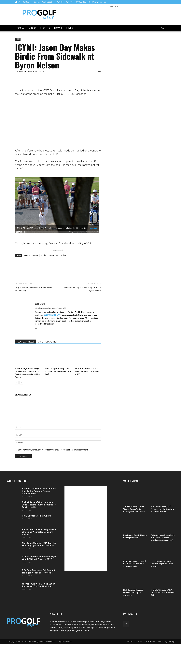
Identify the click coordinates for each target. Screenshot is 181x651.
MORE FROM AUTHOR (47, 342)
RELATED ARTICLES (25, 342)
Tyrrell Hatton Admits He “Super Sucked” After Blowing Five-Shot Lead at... (135, 509)
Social (21, 28)
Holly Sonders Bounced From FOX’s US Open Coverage (133, 592)
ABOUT (60, 2)
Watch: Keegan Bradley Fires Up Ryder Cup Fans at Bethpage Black (58, 371)
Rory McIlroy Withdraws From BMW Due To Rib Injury (33, 289)
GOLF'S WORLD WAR (52, 315)
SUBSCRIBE (81, 2)
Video (32, 28)
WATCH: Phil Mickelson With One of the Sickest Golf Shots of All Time (87, 371)
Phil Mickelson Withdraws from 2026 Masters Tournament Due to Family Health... (39, 505)
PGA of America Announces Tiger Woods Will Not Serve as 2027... (39, 557)
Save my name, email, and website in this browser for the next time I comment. (53, 450)
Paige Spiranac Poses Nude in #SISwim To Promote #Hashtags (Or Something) (163, 537)
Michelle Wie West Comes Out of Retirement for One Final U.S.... (38, 585)
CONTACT (69, 2)
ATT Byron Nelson (31, 255)
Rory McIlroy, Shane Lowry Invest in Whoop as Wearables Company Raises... (39, 532)
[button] (162, 28)
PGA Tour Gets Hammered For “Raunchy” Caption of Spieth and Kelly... (134, 563)
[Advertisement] (129, 86)
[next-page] (21, 382)
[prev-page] (17, 382)
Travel (58, 28)
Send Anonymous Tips (97, 2)
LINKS (69, 28)
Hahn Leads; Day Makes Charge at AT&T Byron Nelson (82, 289)
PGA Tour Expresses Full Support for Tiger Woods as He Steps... (38, 571)
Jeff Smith (28, 71)
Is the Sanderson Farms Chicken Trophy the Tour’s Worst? (162, 563)
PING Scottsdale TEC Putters (36, 516)
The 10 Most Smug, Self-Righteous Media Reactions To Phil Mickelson (162, 509)
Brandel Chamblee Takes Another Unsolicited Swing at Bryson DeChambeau (39, 491)
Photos (45, 28)
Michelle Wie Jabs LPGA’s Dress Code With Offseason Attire (162, 592)
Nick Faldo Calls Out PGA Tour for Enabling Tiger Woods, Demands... (39, 544)
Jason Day (53, 255)
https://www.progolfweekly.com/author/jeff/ (50, 308)
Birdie (43, 255)
